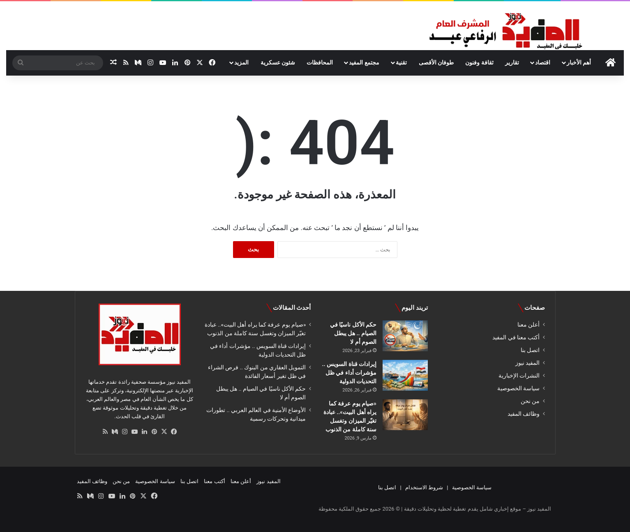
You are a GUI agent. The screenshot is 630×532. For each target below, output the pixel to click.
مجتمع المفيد (364, 62)
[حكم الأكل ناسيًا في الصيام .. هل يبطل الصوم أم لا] (405, 335)
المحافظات (320, 62)
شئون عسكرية (278, 62)
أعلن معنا (528, 324)
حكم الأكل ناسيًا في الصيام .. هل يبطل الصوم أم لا (353, 333)
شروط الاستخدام (424, 487)
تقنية (401, 62)
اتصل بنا (530, 350)
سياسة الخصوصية (518, 388)
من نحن (530, 401)
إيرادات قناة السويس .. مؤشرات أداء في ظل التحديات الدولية (349, 373)
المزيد (241, 62)
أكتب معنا (214, 481)
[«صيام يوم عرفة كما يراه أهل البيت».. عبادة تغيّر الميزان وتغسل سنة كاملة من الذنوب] (405, 414)
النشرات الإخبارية (519, 375)
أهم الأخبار (579, 62)
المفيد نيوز (527, 362)
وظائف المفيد (524, 413)
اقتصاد (542, 62)
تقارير (512, 62)
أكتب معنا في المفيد (516, 337)
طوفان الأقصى (436, 62)
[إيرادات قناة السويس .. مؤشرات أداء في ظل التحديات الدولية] (405, 375)
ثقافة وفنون (479, 62)
